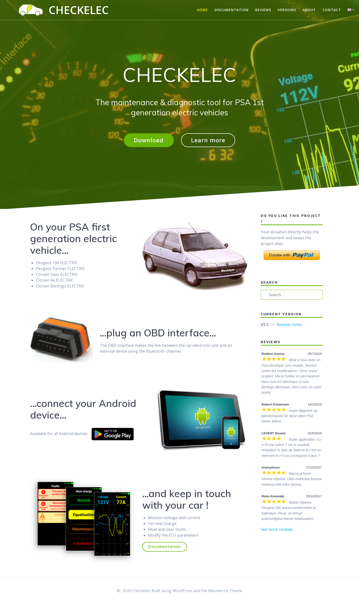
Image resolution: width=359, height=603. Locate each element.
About (309, 10)
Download (148, 140)
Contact (332, 10)
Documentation (232, 10)
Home (202, 10)
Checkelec (79, 10)
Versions (287, 10)
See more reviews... (278, 529)
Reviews (263, 10)
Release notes (289, 324)
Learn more (208, 140)
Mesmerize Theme (225, 590)
